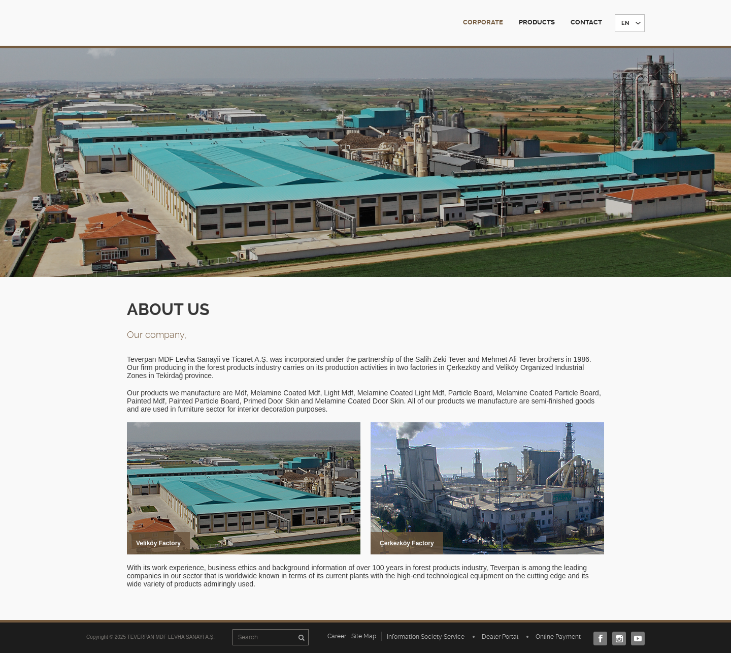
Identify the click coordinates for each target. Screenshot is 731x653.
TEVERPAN (130, 22)
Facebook (597, 638)
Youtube (635, 638)
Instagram (616, 638)
